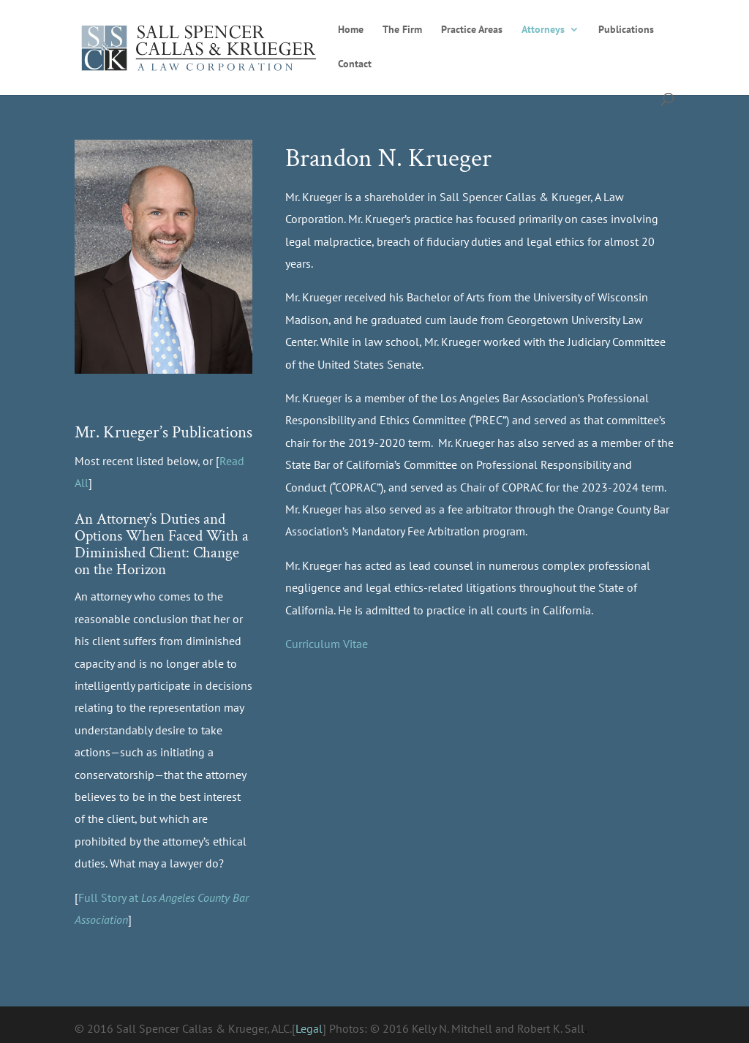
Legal (309, 1028)
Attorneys (543, 30)
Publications (626, 30)
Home (351, 30)
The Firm (402, 30)
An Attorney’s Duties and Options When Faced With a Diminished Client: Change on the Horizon (162, 544)
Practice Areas (472, 30)
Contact (355, 64)
